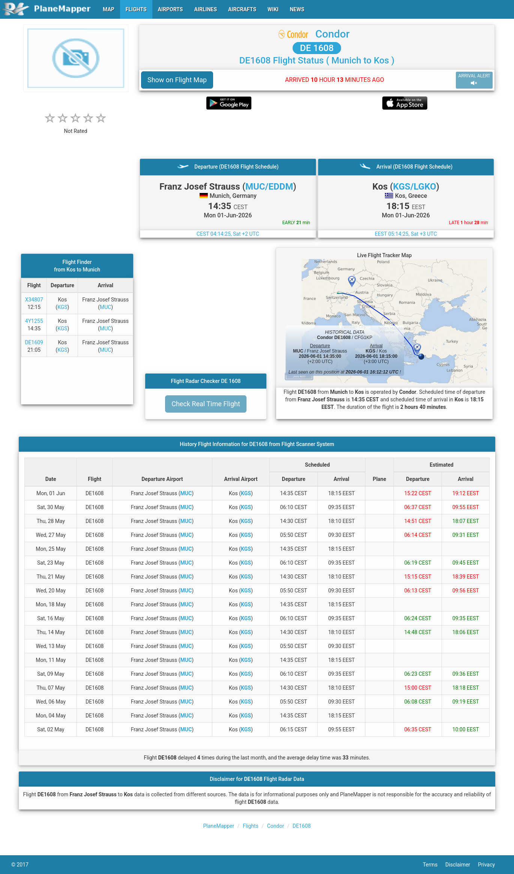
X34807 (34, 300)
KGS (62, 307)
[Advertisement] (317, 134)
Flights (251, 826)
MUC (105, 307)
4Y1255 (34, 321)
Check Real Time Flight (205, 404)
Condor (333, 34)
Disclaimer (461, 865)
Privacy (490, 865)
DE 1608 (317, 48)
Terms (434, 865)
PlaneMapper (218, 826)
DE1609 (34, 342)
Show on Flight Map (177, 80)
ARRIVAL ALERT (474, 79)
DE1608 (302, 826)
